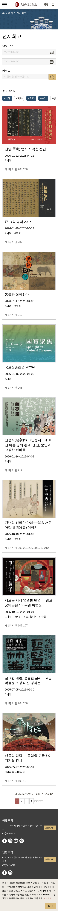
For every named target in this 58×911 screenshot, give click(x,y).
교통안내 (49, 827)
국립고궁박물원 (25, 4)
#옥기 (43, 98)
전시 (10, 13)
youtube (16, 841)
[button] (46, 4)
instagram (10, 841)
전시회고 (21, 13)
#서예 (7, 98)
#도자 (31, 98)
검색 (52, 77)
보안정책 (47, 898)
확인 (50, 905)
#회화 (19, 98)
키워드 (6, 70)
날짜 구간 (8, 45)
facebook (4, 841)
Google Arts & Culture (21, 841)
